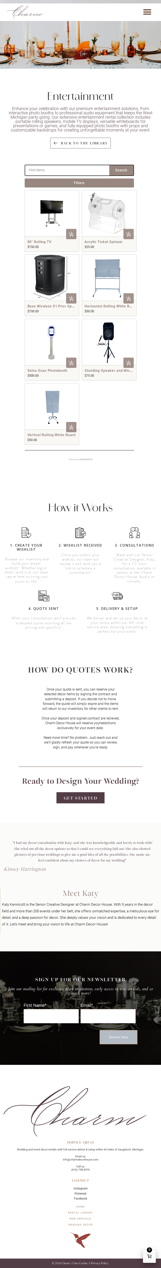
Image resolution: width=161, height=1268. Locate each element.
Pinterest (80, 1193)
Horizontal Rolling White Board (111, 306)
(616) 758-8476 (80, 1169)
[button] (147, 12)
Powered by (81, 459)
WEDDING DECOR (80, 1224)
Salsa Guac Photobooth (47, 371)
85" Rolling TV (39, 242)
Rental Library (80, 1212)
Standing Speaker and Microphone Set (118, 371)
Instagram (81, 1188)
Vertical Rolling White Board (51, 435)
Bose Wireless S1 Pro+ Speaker (54, 306)
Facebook (80, 1198)
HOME (80, 1206)
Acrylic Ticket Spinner (104, 242)
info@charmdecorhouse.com (80, 1159)
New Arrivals (80, 1218)
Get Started (80, 798)
